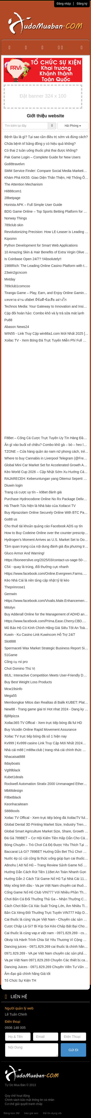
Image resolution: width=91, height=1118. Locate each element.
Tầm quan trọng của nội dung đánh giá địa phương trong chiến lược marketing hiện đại (46, 546)
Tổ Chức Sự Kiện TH (20, 980)
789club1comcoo (17, 286)
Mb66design (13, 790)
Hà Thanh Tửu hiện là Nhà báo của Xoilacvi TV (40, 506)
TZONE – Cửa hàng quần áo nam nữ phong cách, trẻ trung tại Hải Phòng (46, 451)
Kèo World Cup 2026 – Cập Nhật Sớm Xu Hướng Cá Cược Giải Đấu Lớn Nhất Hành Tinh (46, 472)
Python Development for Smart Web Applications (41, 245)
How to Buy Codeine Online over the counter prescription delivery (46, 533)
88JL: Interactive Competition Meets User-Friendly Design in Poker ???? (46, 675)
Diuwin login (13, 485)
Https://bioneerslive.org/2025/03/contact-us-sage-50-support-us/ (46, 560)
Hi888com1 (13, 191)
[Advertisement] (45, 390)
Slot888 (10, 641)
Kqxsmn (10, 239)
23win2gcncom (15, 272)
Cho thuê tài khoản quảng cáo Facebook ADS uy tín (43, 526)
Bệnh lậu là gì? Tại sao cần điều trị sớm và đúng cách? (46, 137)
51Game (10, 655)
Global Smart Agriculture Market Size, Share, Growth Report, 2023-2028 (46, 831)
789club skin (13, 225)
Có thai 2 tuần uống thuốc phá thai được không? (40, 150)
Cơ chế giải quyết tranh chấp (23, 1104)
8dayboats (12, 763)
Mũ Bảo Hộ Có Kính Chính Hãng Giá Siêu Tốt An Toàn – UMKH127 (46, 628)
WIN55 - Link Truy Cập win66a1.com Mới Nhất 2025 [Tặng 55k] (46, 333)
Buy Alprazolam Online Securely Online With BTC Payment (46, 512)
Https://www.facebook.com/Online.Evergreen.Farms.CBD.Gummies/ (46, 573)
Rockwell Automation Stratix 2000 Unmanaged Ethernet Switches (46, 784)
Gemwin (10, 594)
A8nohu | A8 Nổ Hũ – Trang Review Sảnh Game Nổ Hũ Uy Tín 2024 (46, 865)
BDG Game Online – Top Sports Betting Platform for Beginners (46, 211)
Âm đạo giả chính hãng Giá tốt (27, 974)
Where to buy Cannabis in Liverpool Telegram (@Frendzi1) (46, 458)
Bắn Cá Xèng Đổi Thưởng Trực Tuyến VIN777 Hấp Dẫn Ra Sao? (46, 913)
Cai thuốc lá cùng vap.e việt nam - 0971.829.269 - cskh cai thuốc (46, 933)
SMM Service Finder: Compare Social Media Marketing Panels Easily (46, 171)
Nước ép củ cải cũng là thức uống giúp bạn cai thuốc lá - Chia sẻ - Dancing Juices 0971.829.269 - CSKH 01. (46, 858)
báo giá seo (31, 1113)
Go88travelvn (14, 164)
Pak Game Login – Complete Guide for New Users (42, 157)
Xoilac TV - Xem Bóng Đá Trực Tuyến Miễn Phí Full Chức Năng (46, 340)
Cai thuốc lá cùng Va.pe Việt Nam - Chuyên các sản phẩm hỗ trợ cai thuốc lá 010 (46, 919)
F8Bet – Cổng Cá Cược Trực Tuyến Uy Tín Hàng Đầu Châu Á (46, 438)
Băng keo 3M (11, 1113)
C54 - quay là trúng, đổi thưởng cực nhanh (36, 567)
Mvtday (9, 279)
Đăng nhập (64, 3)
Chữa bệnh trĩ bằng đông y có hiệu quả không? (40, 144)
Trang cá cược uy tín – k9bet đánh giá (33, 492)
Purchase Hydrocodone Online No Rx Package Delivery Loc (46, 499)
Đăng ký (82, 3)
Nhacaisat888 (14, 757)
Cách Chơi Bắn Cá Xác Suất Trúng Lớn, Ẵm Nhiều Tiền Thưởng (46, 906)
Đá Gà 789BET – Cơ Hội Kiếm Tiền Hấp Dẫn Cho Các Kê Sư (46, 838)
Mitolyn (9, 607)
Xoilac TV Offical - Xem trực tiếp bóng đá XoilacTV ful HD (46, 818)
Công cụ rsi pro (16, 662)
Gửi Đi (73, 1050)
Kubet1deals (13, 777)
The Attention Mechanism (23, 184)
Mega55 (10, 696)
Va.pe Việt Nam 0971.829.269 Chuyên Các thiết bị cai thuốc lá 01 (46, 960)
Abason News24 (16, 327)
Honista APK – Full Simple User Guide (33, 205)
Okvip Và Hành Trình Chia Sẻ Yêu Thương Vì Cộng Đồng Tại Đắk (46, 940)
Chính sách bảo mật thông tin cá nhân (29, 1100)
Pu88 (8, 320)
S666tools (11, 811)
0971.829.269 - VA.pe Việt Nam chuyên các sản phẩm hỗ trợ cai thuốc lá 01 (46, 953)
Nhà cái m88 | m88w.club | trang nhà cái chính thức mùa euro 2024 (46, 750)
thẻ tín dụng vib (52, 1113)
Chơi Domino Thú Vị (19, 668)
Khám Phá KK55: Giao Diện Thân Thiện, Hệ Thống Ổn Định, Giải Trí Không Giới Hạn (46, 177)
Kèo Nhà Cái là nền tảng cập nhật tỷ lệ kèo (36, 580)
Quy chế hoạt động (17, 1095)
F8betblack (12, 797)
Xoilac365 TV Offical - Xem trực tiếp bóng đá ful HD (43, 723)
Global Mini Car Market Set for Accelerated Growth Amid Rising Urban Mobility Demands (46, 465)
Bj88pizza (11, 716)
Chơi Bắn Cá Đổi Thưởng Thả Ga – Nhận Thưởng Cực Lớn (46, 899)
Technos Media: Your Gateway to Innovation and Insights (46, 306)
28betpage (12, 198)
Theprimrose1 (14, 587)
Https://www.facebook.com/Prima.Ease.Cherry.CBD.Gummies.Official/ (46, 621)
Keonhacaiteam (16, 804)
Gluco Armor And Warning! (24, 553)
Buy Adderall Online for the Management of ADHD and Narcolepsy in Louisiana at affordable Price (46, 614)
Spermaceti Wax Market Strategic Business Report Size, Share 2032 (46, 648)
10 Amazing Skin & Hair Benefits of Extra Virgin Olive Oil (46, 252)
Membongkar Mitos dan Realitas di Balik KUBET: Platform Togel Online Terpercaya (46, 702)
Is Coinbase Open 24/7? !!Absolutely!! (32, 259)
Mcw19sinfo (13, 689)
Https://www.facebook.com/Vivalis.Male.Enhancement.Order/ (46, 601)
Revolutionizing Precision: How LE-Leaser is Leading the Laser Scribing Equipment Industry (46, 232)
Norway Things (15, 218)
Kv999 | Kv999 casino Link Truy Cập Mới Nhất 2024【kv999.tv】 (46, 743)
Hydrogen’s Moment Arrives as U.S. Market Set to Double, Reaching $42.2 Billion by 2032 (46, 540)
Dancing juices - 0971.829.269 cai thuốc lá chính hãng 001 (46, 946)
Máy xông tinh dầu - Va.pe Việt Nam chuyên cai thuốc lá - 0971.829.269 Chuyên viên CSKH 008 (46, 885)
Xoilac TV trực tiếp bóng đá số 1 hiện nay (35, 736)
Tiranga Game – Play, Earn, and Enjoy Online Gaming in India (46, 293)
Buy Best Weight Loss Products (28, 682)
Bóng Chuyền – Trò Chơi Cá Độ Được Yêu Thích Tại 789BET (46, 845)
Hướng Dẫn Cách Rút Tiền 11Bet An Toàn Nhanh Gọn (45, 872)
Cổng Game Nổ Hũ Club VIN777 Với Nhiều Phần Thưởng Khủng (46, 892)
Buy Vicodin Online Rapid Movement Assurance (40, 729)
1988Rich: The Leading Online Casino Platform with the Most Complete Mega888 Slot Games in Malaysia (46, 266)
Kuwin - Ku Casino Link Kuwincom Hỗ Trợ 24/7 (39, 635)
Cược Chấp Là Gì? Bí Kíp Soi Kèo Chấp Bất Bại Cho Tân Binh (46, 926)
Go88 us (10, 519)
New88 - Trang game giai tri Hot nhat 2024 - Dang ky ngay (46, 709)
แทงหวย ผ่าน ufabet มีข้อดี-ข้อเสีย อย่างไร (35, 300)
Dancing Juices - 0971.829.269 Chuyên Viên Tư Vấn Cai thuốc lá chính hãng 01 (46, 967)
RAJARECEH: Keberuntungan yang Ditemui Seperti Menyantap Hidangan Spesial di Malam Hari (46, 479)
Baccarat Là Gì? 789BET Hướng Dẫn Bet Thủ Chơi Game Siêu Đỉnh (46, 852)
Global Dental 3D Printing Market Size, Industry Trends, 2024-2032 (46, 824)
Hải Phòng (73, 125)
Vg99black (12, 770)
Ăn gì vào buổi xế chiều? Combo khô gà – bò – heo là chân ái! (46, 445)
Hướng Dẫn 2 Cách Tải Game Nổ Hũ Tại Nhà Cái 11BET (46, 879)
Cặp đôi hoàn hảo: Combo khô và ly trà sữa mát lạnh (44, 313)
